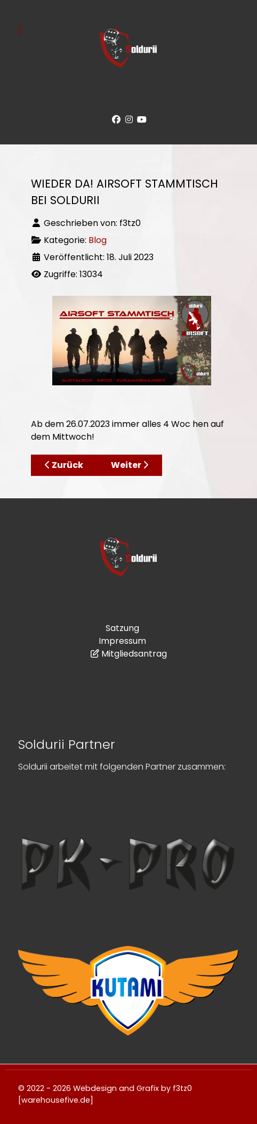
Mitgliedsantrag (134, 654)
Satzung (122, 628)
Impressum (122, 641)
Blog (98, 240)
